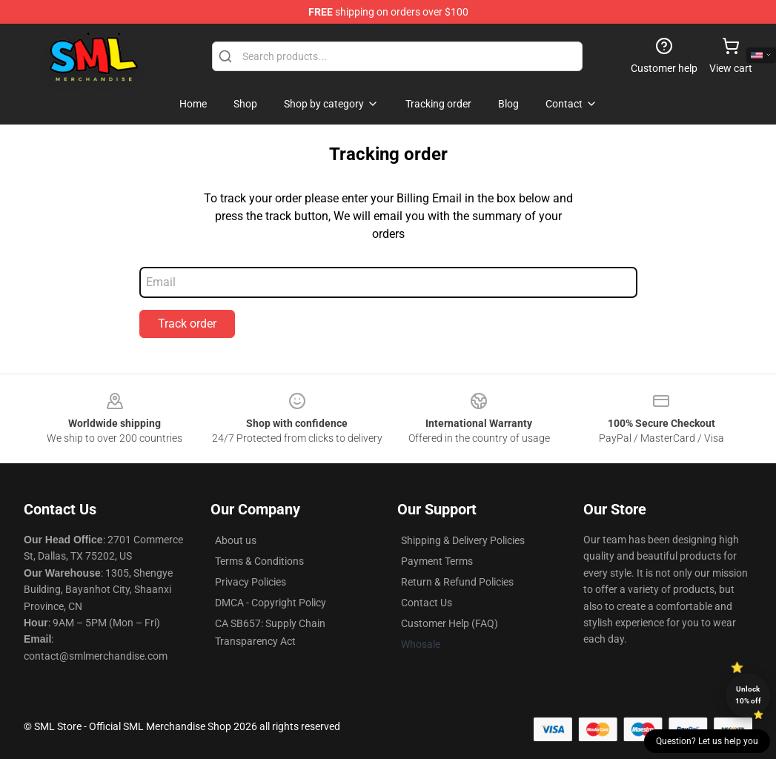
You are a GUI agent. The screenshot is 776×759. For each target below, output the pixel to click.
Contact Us (426, 603)
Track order (187, 323)
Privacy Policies (250, 582)
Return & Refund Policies (457, 582)
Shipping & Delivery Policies (463, 540)
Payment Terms (437, 561)
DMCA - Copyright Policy (270, 603)
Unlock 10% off (748, 695)
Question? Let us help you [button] (707, 741)
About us (235, 540)
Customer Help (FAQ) (449, 623)
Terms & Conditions (259, 561)
